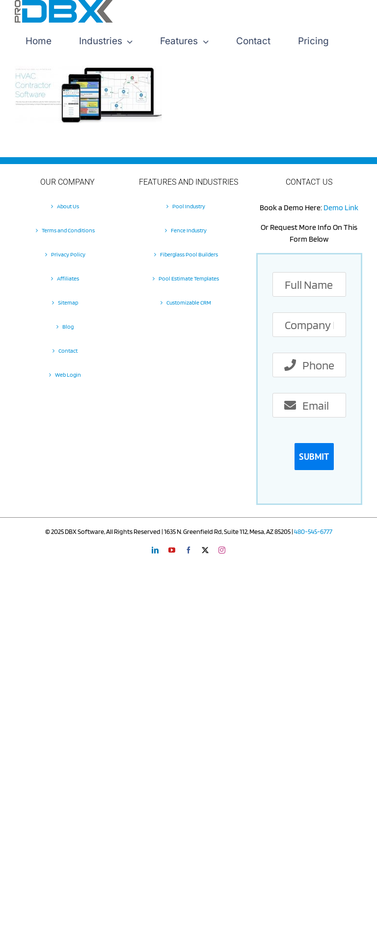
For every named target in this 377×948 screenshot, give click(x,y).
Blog (68, 326)
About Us (68, 206)
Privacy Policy (68, 254)
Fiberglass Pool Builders (189, 254)
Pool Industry (188, 206)
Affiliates (68, 278)
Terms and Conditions (68, 230)
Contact (68, 350)
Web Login (68, 374)
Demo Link (340, 207)
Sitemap (68, 302)
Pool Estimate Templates (189, 278)
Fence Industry (189, 230)
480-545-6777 (313, 531)
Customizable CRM (188, 302)
